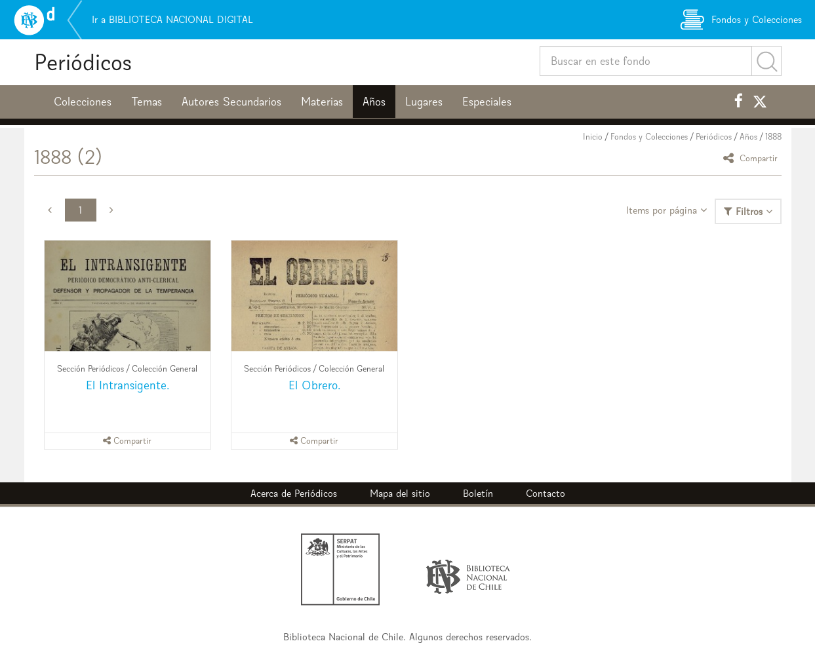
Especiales (486, 101)
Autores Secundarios (231, 101)
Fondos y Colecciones (649, 136)
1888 (773, 136)
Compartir (752, 157)
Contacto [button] (545, 493)
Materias (322, 101)
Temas (146, 101)
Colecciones (82, 101)
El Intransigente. (127, 385)
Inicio (593, 136)
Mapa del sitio (400, 493)
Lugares (424, 101)
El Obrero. (314, 385)
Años (374, 101)
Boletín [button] (478, 493)
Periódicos (83, 62)
